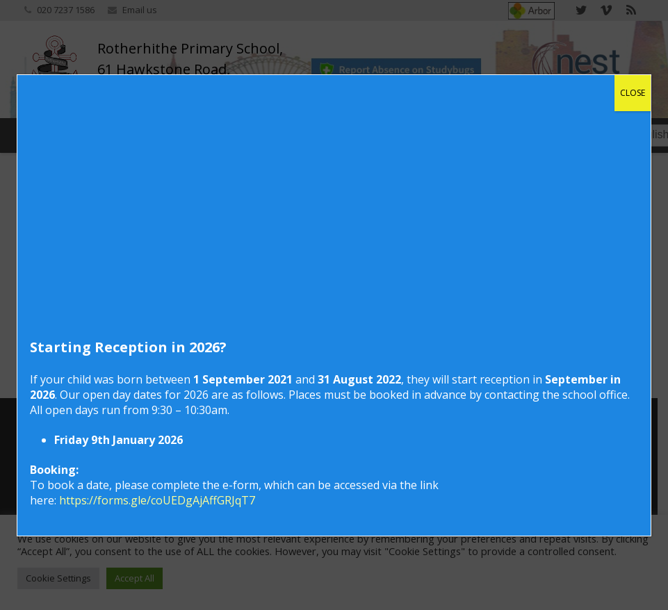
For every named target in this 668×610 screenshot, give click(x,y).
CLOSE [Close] (632, 93)
